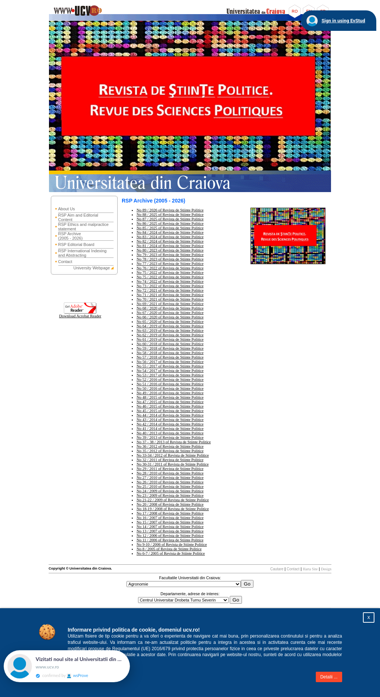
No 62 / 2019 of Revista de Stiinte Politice (170, 335)
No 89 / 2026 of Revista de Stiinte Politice (170, 210)
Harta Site (310, 569)
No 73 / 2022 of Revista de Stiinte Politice (170, 286)
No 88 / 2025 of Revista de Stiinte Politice (170, 215)
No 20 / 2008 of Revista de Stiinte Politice (170, 504)
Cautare (277, 569)
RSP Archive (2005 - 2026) (70, 235)
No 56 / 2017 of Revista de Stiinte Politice (170, 362)
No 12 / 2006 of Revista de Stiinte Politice (170, 536)
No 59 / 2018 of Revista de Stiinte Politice (170, 348)
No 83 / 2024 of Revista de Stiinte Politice (170, 237)
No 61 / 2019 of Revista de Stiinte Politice (170, 339)
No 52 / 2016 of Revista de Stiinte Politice (170, 379)
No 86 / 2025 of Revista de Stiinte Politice (170, 223)
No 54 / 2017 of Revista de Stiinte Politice (170, 371)
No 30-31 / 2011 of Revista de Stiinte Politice (173, 464)
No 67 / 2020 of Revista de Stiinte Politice (170, 313)
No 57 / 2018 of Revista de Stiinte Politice (170, 357)
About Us (66, 209)
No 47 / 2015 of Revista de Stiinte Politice (170, 402)
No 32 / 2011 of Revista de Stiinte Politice (170, 460)
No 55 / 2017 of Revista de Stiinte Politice (170, 366)
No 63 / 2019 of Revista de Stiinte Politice (170, 330)
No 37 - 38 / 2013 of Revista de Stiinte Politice (174, 442)
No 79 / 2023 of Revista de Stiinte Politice (170, 255)
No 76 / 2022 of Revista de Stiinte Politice (170, 268)
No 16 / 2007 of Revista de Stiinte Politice (170, 518)
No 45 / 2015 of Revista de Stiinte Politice (170, 411)
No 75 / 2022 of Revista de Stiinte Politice (170, 272)
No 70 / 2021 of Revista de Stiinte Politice (170, 299)
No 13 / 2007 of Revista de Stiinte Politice (170, 531)
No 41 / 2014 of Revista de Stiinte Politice (170, 429)
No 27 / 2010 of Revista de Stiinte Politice (170, 478)
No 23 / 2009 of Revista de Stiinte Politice (170, 495)
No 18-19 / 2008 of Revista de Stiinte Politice (173, 509)
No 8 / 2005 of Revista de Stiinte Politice (169, 549)
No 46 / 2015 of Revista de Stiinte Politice (170, 406)
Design (326, 569)
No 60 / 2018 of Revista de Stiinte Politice (170, 344)
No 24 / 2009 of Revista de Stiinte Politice (170, 491)
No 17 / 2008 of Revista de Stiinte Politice (170, 513)
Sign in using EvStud (343, 20)
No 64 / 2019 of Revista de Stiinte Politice (170, 326)
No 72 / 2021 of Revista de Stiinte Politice (170, 290)
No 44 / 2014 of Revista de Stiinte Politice (170, 415)
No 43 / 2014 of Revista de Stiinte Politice (170, 420)
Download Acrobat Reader (80, 314)
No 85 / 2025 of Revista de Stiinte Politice (170, 228)
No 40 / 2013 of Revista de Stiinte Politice (170, 433)
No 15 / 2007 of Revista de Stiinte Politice (170, 522)
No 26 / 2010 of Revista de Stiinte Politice (170, 482)
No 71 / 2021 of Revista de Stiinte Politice (170, 295)
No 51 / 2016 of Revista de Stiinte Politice (170, 384)
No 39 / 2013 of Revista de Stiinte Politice (170, 437)
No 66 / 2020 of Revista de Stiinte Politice (170, 317)
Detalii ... (329, 677)
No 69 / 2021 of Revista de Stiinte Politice (170, 304)
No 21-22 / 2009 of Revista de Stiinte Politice (173, 500)
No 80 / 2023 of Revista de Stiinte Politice (170, 250)
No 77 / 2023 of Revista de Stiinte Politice (170, 264)
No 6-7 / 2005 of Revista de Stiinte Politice (171, 553)
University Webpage (91, 268)
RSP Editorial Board (76, 244)
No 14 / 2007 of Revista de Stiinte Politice (170, 527)
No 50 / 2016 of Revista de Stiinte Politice (170, 388)
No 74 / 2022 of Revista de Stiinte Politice (170, 281)
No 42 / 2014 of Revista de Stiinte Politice (170, 424)
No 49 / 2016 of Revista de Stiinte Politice (170, 393)
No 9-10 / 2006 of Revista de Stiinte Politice (172, 544)
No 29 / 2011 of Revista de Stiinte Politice (170, 469)
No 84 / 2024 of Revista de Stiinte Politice (170, 232)
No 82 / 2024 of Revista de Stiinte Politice (170, 241)
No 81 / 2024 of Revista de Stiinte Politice (170, 246)
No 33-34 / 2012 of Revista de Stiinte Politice (173, 455)
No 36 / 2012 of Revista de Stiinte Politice (170, 446)
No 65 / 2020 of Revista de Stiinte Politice (170, 322)
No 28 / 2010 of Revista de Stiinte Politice (170, 473)
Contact (65, 261)
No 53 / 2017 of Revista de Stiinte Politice (170, 375)
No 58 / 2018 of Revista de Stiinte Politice (170, 353)
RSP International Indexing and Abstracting (82, 253)
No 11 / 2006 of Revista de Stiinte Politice (170, 540)
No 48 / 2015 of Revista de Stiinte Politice (170, 397)
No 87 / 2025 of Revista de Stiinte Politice (170, 219)
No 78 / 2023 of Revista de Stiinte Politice (170, 259)
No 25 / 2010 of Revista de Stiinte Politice (170, 486)
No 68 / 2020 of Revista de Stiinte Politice (170, 308)
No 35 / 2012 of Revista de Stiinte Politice (170, 451)
